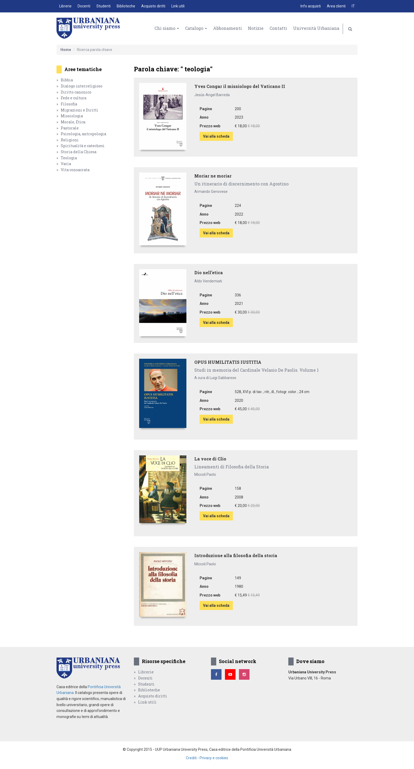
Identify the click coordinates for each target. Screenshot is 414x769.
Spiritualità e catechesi (83, 145)
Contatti (278, 28)
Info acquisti (310, 6)
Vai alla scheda (216, 136)
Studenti (103, 6)
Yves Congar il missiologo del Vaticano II (239, 86)
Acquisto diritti (153, 6)
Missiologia (72, 115)
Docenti (84, 6)
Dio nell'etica (208, 272)
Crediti (191, 758)
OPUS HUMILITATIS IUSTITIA (227, 362)
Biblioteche (126, 6)
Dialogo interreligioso (81, 85)
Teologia (69, 157)
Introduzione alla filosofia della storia (235, 555)
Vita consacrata (75, 169)
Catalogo (196, 28)
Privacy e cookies (214, 758)
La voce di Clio (210, 459)
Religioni (70, 139)
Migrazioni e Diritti (79, 110)
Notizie (256, 28)
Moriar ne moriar (213, 176)
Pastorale (70, 128)
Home (65, 50)
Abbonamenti (227, 28)
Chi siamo (166, 28)
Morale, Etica (73, 121)
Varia (66, 163)
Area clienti (336, 6)
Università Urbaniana (316, 28)
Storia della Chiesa (78, 151)
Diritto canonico (76, 92)
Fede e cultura (73, 97)
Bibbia (67, 79)
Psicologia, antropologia (83, 133)
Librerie (65, 6)
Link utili (178, 6)
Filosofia (69, 103)
